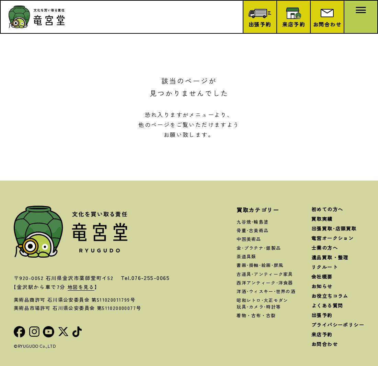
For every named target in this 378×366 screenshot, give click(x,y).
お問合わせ (324, 344)
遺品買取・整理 (329, 257)
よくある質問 (327, 305)
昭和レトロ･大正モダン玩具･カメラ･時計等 (262, 303)
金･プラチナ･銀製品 (259, 248)
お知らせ (322, 286)
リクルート (324, 266)
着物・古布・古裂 (256, 315)
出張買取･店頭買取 (334, 228)
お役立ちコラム (329, 295)
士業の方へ (324, 247)
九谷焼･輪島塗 (252, 221)
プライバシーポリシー (337, 324)
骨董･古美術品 (252, 230)
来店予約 (322, 334)
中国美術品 (249, 239)
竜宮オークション (332, 238)
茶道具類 (246, 256)
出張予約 (322, 315)
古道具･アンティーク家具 (265, 274)
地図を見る (82, 286)
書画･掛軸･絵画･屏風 (260, 265)
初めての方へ (327, 209)
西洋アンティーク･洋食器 (265, 282)
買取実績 (322, 218)
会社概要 (322, 276)
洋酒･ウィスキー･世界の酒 (266, 291)
